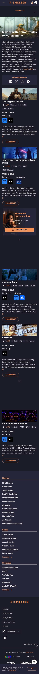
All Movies (6, 505)
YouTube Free (7, 575)
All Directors (7, 520)
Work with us (7, 613)
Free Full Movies (8, 501)
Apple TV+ (6, 582)
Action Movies (7, 535)
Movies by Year (8, 516)
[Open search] (34, 662)
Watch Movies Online (10, 498)
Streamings (6, 563)
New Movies (7, 487)
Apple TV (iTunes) (9, 586)
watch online (28, 69)
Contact (5, 626)
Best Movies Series (9, 509)
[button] (18, 631)
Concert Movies (8, 546)
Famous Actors (8, 513)
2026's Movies (7, 490)
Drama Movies (7, 553)
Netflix (4, 571)
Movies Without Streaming (12, 524)
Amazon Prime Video (10, 568)
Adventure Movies (9, 538)
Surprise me (19, 230)
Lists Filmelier (7, 483)
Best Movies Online (9, 494)
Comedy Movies (8, 542)
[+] (3, 136)
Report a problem (8, 622)
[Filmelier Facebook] (5, 638)
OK (32, 669)
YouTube (5, 579)
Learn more (11, 142)
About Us (5, 609)
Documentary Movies (10, 550)
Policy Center (13, 670)
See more (7, 557)
